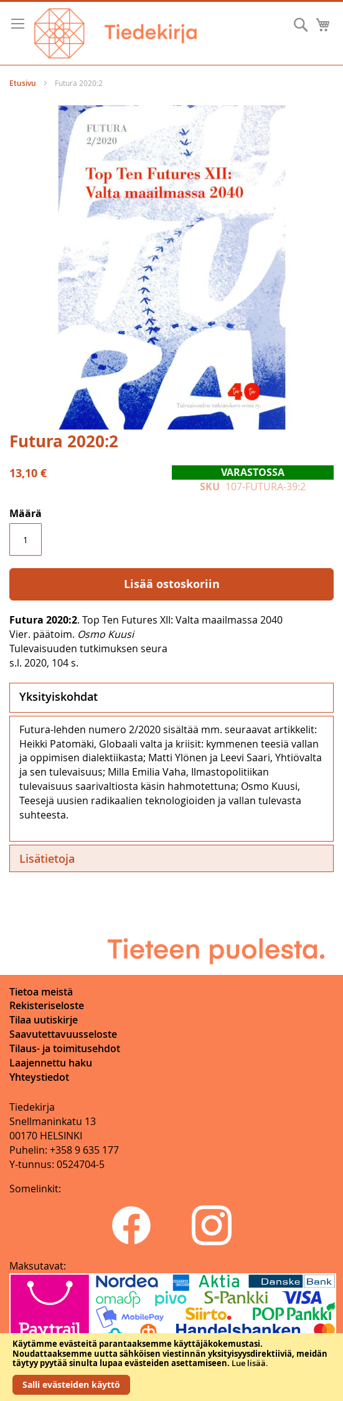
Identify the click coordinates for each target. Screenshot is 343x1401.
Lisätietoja (47, 858)
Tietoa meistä (41, 992)
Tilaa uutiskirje (43, 1020)
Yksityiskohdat (58, 696)
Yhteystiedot (39, 1077)
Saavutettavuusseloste (63, 1034)
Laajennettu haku (50, 1063)
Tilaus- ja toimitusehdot (64, 1048)
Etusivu (22, 83)
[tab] (171, 698)
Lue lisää (249, 1363)
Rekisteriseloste (46, 1005)
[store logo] (115, 33)
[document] (171, 1367)
